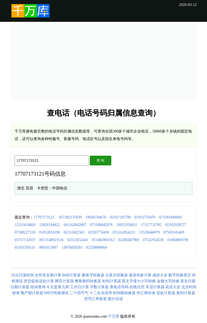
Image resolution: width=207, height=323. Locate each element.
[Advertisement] (104, 62)
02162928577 (175, 225)
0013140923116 (51, 240)
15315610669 (25, 225)
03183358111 (25, 247)
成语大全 (159, 275)
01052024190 (49, 232)
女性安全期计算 (48, 275)
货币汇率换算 (95, 299)
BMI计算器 (71, 275)
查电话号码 (119, 287)
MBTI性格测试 (56, 293)
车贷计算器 (155, 287)
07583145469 (173, 232)
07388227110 (25, 232)
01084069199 (177, 240)
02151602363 (74, 232)
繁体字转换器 (93, 275)
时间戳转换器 (124, 293)
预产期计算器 (31, 293)
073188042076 (101, 225)
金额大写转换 (168, 281)
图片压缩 (115, 299)
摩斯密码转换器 (88, 281)
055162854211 (124, 232)
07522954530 (153, 240)
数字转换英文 (179, 275)
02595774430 (98, 232)
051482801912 (103, 240)
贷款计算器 (165, 293)
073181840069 (170, 217)
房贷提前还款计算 (39, 281)
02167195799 (120, 217)
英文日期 (187, 281)
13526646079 (149, 232)
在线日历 (136, 287)
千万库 (113, 316)
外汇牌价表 (146, 293)
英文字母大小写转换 (139, 281)
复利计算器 (185, 293)
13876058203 (71, 247)
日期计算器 (20, 287)
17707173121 (43, 217)
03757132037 (25, 240)
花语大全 (172, 287)
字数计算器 (99, 287)
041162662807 (75, 225)
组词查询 (38, 287)
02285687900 (128, 240)
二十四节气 (79, 293)
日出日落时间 (22, 275)
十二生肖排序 (100, 293)
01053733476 (144, 217)
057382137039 (70, 217)
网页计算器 (64, 281)
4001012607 (48, 247)
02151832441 (77, 240)
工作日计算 (79, 287)
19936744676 (95, 217)
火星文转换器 (116, 275)
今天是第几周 (57, 287)
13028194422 (49, 225)
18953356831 (126, 225)
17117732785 (151, 225)
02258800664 (96, 247)
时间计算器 (111, 281)
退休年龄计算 (140, 275)
